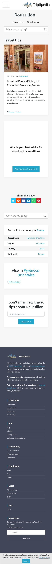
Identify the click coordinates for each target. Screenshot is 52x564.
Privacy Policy (44, 557)
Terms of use (11, 493)
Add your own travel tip (26, 168)
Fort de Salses (14, 282)
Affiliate (9, 431)
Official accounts (13, 454)
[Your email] (26, 532)
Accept (26, 561)
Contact (9, 477)
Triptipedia (36, 5)
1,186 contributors (37, 366)
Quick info (33, 22)
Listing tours (11, 434)
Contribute (11, 404)
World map (11, 411)
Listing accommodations (16, 438)
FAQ (8, 427)
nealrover (24, 76)
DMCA (9, 497)
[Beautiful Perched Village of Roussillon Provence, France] (26, 58)
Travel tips (18, 22)
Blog (8, 474)
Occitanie (40, 243)
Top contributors (13, 451)
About (9, 470)
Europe (11, 112)
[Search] (23, 29)
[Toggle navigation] (6, 5)
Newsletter (11, 457)
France (18, 112)
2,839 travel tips (15, 366)
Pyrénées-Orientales (36, 237)
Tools (9, 509)
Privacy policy (12, 490)
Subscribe (26, 321)
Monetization (11, 408)
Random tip (11, 415)
